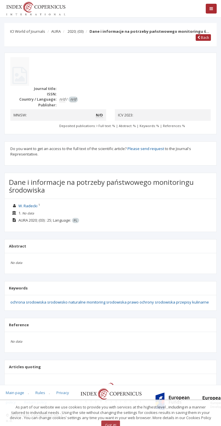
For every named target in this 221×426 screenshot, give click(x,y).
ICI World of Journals (27, 31)
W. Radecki (27, 205)
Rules (40, 392)
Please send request (145, 148)
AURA (56, 31)
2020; (75, 31)
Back (203, 37)
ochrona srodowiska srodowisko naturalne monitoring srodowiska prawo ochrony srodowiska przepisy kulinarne (109, 302)
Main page (15, 392)
